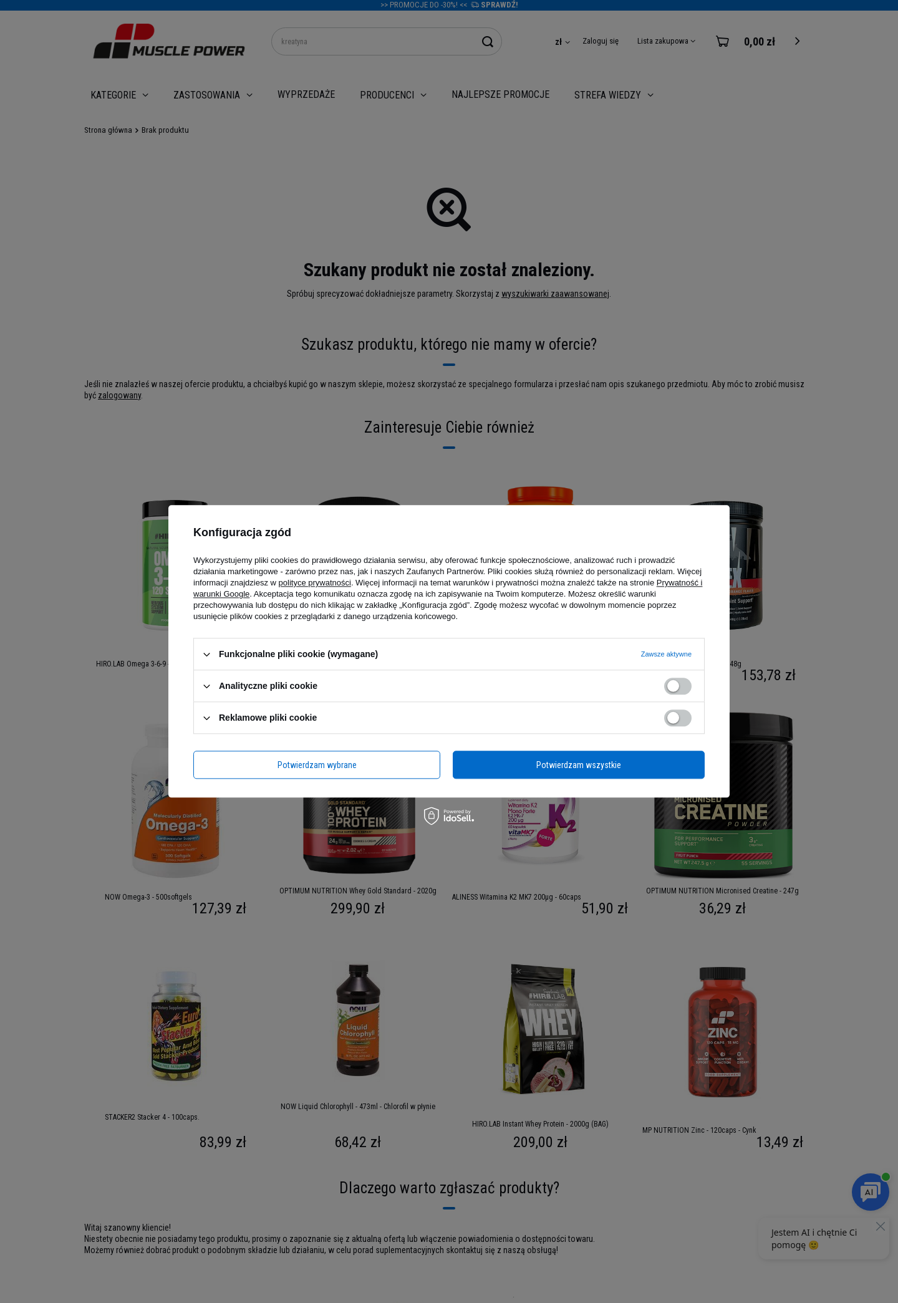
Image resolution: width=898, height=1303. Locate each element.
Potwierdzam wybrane (317, 765)
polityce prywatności (315, 582)
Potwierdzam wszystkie (578, 765)
